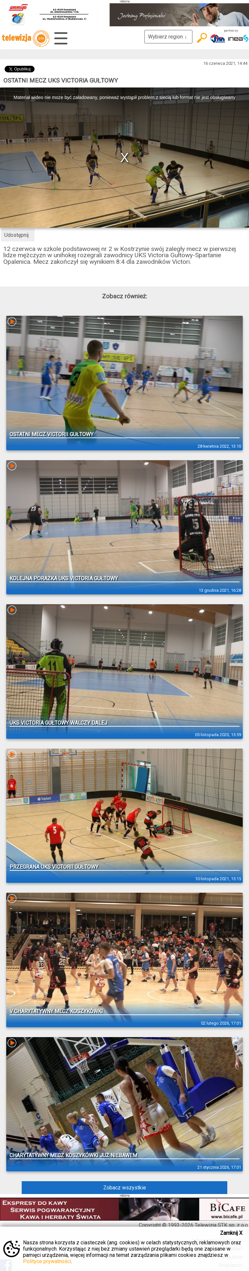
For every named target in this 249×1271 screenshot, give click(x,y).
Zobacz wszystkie (124, 1187)
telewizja (25, 38)
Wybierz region (168, 37)
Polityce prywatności (47, 1261)
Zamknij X (231, 1233)
